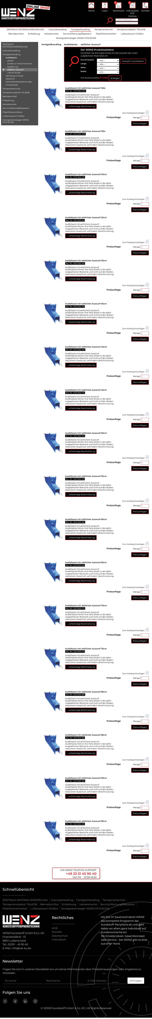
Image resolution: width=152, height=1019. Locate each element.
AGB (54, 929)
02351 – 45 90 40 (18, 945)
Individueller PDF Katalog (132, 10)
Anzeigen (115, 79)
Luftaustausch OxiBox (132, 35)
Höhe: (83, 69)
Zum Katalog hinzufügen (135, 114)
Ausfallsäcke (11, 59)
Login (105, 8)
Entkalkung (34, 35)
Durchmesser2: (87, 61)
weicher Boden (14, 74)
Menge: (141, 119)
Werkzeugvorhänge (14, 77)
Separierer (10, 80)
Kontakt (145, 8)
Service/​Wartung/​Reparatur (16, 109)
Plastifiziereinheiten (106, 35)
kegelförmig (12, 68)
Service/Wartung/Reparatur (77, 35)
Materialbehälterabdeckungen (19, 83)
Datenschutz (60, 936)
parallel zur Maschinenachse (19, 65)
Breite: (83, 73)
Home (91, 8)
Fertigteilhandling (80, 30)
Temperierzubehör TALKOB (131, 30)
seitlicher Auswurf (15, 71)
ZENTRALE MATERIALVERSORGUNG (25, 30)
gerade (10, 62)
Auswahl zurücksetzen (133, 62)
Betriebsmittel (16, 35)
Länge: (84, 65)
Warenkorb (118, 8)
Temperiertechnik (103, 30)
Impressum (59, 940)
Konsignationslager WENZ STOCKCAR (76, 39)
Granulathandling (58, 30)
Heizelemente (51, 35)
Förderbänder (12, 86)
